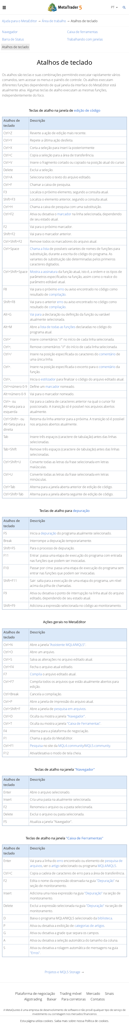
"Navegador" (76, 716)
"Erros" (35, 953)
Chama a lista (39, 248)
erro (61, 289)
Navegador (10, 32)
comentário (107, 354)
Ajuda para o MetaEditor (19, 21)
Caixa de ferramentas (82, 32)
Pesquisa (36, 745)
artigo (55, 866)
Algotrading (33, 999)
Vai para (35, 314)
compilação (57, 294)
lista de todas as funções (57, 327)
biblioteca (105, 918)
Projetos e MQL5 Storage (62, 972)
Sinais (109, 993)
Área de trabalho (54, 21)
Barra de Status (13, 39)
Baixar (52, 999)
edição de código (87, 110)
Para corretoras (73, 999)
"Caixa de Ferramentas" (83, 723)
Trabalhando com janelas (85, 39)
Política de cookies (96, 1021)
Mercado (93, 993)
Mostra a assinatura (43, 271)
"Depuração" (105, 880)
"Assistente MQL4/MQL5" (67, 644)
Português (112, 7)
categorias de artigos (89, 925)
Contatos (98, 999)
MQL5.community (97, 745)
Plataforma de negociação (35, 993)
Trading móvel (70, 993)
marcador (64, 214)
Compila (36, 674)
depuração (81, 510)
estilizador (48, 379)
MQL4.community (71, 745)
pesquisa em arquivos (70, 709)
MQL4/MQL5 (107, 866)
